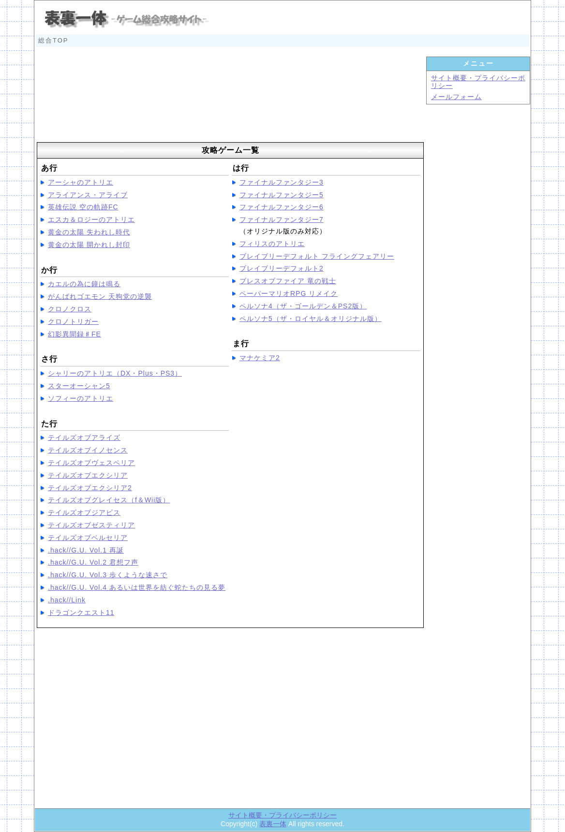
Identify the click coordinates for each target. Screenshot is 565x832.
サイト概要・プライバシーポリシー (282, 815)
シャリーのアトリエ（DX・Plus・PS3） (115, 373)
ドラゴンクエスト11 (81, 612)
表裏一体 (272, 824)
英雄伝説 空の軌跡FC (83, 207)
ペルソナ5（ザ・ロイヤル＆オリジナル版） (310, 318)
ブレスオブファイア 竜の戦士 (287, 281)
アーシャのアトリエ (80, 182)
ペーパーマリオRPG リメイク (288, 293)
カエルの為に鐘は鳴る (84, 284)
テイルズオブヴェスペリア (91, 463)
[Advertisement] (230, 97)
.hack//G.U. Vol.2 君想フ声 (93, 562)
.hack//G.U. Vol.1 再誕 (86, 550)
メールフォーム (456, 97)
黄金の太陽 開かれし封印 (89, 244)
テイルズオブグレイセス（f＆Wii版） (109, 500)
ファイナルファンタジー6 (281, 207)
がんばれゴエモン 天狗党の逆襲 (100, 296)
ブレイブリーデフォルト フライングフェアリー (316, 256)
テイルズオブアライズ (84, 437)
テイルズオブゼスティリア (91, 525)
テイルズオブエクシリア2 (90, 488)
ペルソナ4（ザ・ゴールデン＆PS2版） (303, 306)
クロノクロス (69, 309)
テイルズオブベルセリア (88, 537)
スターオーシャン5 (79, 386)
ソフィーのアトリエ (80, 398)
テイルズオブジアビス (84, 512)
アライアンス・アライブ (88, 195)
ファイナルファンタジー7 (281, 219)
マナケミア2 (259, 358)
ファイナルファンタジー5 (281, 195)
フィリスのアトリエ (272, 244)
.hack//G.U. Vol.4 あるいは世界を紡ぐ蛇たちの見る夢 (136, 587)
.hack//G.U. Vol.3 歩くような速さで (107, 575)
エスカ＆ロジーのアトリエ (91, 219)
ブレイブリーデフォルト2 (281, 268)
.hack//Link (67, 600)
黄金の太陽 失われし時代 (89, 232)
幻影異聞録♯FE (74, 334)
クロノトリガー (73, 321)
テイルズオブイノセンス (88, 450)
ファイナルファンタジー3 (281, 182)
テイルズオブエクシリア (88, 475)
